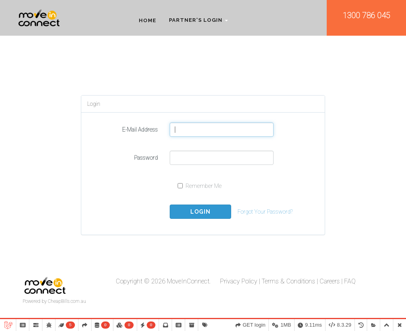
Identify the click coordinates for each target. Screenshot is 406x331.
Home (147, 20)
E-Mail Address (140, 129)
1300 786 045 (366, 15)
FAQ (350, 281)
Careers (330, 281)
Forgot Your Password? (265, 212)
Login (200, 212)
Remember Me (200, 186)
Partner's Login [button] (198, 20)
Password (146, 158)
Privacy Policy (238, 281)
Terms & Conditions (288, 281)
